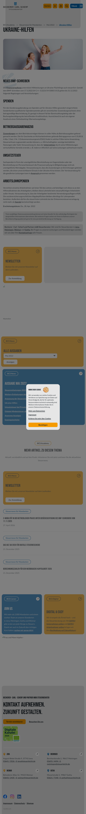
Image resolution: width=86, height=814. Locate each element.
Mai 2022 (50, 25)
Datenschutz (19, 803)
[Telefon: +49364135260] (10, 761)
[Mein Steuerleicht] (61, 6)
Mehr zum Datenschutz (36, 411)
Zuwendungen (9, 133)
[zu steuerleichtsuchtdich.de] (47, 6)
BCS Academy (9, 25)
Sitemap (30, 803)
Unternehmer (49, 145)
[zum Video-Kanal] (55, 6)
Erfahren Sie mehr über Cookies (39, 419)
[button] (66, 6)
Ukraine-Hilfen (65, 25)
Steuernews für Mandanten (30, 25)
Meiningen (9, 230)
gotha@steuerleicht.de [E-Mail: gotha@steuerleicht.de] (70, 778)
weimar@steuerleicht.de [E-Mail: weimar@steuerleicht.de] (28, 778)
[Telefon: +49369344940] (54, 761)
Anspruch (35, 173)
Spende (18, 202)
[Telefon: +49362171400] (54, 777)
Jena (77, 227)
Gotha (27, 230)
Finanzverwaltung (14, 87)
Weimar (17, 230)
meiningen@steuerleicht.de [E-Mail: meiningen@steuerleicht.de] (58, 764)
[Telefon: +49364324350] (10, 777)
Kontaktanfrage (25, 232)
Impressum (7, 803)
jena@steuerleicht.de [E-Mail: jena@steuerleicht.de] (26, 761)
